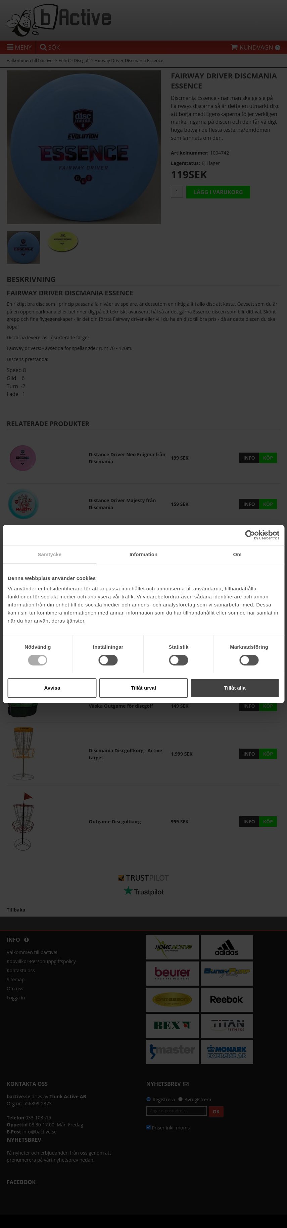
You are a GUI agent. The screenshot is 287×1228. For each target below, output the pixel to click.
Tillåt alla (235, 688)
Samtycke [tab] (49, 554)
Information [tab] (144, 554)
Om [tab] (237, 554)
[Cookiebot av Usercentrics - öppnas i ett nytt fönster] (250, 535)
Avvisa (52, 688)
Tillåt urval (143, 688)
